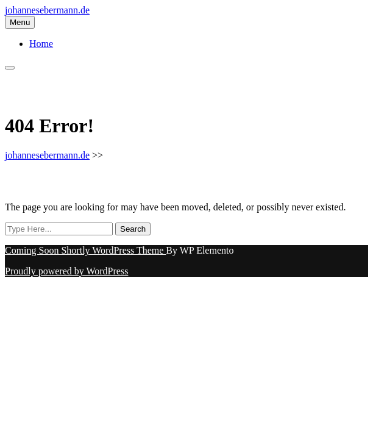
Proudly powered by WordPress (66, 271)
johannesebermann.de (47, 10)
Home (41, 43)
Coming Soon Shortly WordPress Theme (85, 250)
